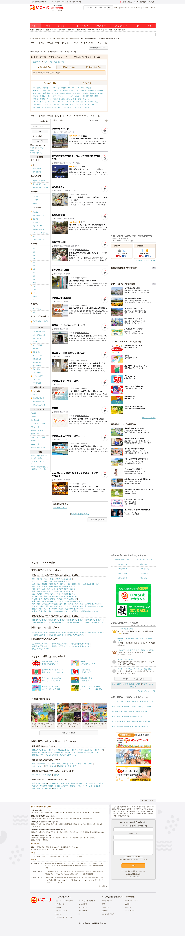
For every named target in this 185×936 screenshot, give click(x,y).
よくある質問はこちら (133, 874)
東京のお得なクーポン (38, 824)
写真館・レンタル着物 (53, 107)
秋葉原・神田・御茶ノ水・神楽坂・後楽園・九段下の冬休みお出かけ (57, 609)
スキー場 (86, 99)
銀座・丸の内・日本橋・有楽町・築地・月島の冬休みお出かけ (55, 594)
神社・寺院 (52, 96)
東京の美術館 (89, 832)
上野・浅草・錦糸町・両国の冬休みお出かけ (48, 584)
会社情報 (128, 907)
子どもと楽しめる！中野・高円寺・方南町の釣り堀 (131, 721)
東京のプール (86, 812)
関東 (47, 30)
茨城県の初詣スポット (40, 632)
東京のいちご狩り (89, 838)
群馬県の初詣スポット (76, 632)
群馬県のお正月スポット (80, 644)
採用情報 (105, 911)
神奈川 (56, 30)
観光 (96, 102)
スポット (35, 26)
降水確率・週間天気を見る (146, 260)
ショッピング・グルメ (38, 423)
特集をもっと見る (149, 418)
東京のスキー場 (49, 838)
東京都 (150, 684)
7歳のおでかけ (144, 573)
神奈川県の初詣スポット (77, 635)
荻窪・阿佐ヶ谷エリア (60, 508)
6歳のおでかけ (122, 573)
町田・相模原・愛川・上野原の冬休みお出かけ (84, 584)
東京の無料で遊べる (53, 824)
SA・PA (91, 104)
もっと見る (102, 886)
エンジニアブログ (108, 914)
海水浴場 (56, 99)
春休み (116, 8)
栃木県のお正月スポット (61, 644)
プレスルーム (83, 907)
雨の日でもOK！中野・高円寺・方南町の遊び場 (129, 711)
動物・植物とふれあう (60, 764)
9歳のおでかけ (144, 578)
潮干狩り (54, 93)
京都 (96, 30)
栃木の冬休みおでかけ (76, 620)
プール (48, 99)
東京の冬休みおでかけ (76, 622)
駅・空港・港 (38, 107)
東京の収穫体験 (76, 818)
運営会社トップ (107, 901)
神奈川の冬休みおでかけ (95, 622)
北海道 (42, 30)
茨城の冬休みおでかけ (58, 620)
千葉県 (144, 684)
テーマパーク (55, 88)
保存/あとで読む (126, 2)
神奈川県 (133, 687)
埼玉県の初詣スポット (94, 632)
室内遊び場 (37, 88)
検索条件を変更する (97, 520)
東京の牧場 (77, 812)
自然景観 (83, 90)
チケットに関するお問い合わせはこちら (133, 871)
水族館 (88, 88)
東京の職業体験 (87, 818)
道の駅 (90, 102)
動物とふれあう (136, 8)
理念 (103, 904)
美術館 (35, 96)
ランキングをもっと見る (146, 691)
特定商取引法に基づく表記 (64, 917)
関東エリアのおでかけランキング (44, 750)
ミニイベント (35, 444)
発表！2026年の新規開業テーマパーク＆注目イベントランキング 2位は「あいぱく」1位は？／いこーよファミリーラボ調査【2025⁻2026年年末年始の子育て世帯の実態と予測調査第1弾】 (74, 865)
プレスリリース (130, 911)
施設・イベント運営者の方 (64, 901)
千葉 (60, 30)
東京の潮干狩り (77, 838)
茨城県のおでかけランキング (69, 750)
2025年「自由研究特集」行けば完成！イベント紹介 (39, 468)
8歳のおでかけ (122, 578)
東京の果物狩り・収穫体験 (39, 840)
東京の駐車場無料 (67, 824)
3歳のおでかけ (144, 564)
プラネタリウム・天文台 (42, 104)
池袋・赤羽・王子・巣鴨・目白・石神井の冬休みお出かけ (53, 589)
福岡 (123, 30)
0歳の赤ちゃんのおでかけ (122, 559)
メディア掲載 (83, 911)
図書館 (42, 99)
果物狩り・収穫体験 (95, 90)
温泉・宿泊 (72, 766)
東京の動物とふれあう (62, 818)
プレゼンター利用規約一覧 (87, 901)
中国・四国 (108, 30)
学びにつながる (75, 764)
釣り (76, 90)
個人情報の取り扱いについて (133, 856)
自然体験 (34, 413)
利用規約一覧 (60, 904)
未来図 (127, 904)
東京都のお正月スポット (80, 646)
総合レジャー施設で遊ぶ (41, 764)
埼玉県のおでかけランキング (66, 752)
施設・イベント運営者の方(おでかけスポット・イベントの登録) (62, 856)
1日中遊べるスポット (149, 8)
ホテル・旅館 (76, 99)
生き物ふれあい (36, 420)
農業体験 (46, 93)
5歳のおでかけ (144, 569)
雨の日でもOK (124, 8)
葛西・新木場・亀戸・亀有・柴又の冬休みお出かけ (82, 604)
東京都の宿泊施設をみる (80, 514)
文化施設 (43, 96)
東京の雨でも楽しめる (38, 832)
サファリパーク (74, 88)
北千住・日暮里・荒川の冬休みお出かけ (47, 606)
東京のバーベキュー (57, 812)
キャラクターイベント (38, 447)
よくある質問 (83, 904)
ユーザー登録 (35, 856)
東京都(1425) (59, 62)
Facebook (59, 914)
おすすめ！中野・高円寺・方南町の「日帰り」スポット (132, 702)
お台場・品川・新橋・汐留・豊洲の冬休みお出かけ (51, 581)
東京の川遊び (35, 826)
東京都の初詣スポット (58, 635)
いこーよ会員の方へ (133, 876)
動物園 (63, 88)
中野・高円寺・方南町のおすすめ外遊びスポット (130, 726)
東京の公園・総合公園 (95, 824)
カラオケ (56, 104)
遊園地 (45, 88)
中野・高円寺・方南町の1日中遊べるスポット (129, 716)
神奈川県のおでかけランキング (66, 755)
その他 (87, 107)
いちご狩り (37, 93)
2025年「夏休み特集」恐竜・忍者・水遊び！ (39, 457)
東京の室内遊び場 (52, 832)
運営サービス (106, 907)
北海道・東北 (34, 30)
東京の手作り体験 (48, 818)
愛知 (73, 30)
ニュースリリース (61, 911)
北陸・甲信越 (81, 30)
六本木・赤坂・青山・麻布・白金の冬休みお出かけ (51, 611)
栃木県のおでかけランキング (92, 750)
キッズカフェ (81, 104)
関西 (89, 30)
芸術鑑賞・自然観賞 (37, 430)
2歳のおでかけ (122, 564)
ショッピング (70, 102)
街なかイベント (36, 440)
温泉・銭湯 (65, 99)
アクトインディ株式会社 (126, 897)
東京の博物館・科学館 (77, 832)
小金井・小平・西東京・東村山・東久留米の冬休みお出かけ (54, 599)
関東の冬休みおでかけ (40, 620)
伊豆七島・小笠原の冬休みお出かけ (85, 611)
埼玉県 (138, 684)
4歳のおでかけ (122, 569)
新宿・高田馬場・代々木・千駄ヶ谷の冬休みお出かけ (52, 591)
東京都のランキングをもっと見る (133, 679)
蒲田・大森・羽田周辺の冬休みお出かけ (47, 604)
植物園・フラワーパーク (42, 90)
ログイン (152, 2)
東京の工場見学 (36, 818)
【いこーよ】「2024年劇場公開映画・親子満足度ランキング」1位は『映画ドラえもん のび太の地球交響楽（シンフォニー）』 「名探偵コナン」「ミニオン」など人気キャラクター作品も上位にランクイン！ (74, 880)
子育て (137, 26)
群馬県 (131, 684)
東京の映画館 (64, 832)
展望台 (100, 93)
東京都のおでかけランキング (43, 755)
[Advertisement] (80, 463)
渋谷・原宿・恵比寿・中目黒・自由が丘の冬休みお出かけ (53, 586)
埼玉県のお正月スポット (41, 646)
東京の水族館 (99, 832)
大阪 (93, 30)
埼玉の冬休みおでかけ (40, 622)
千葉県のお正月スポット (61, 646)
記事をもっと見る (68, 733)
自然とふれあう (38, 766)
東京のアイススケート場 (63, 838)
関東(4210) (48, 62)
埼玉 (63, 30)
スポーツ (34, 416)
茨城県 (119, 684)
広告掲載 (58, 907)
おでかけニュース (121, 26)
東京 (51, 30)
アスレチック (63, 96)
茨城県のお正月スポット (41, 644)
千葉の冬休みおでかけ (58, 622)
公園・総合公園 (87, 96)
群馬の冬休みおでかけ (94, 620)
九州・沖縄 (117, 30)
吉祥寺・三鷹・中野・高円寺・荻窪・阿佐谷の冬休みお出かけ (55, 596)
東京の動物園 (45, 812)
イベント (47, 26)
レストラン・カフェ (55, 102)
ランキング (84, 26)
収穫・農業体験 (51, 766)
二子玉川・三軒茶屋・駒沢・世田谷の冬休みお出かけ (83, 606)
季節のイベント (36, 434)
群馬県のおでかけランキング (43, 752)
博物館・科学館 (65, 93)
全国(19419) (37, 62)
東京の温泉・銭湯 (37, 838)
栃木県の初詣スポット (58, 632)
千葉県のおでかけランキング (88, 752)
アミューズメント (68, 104)
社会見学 (76, 93)
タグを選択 (40, 141)
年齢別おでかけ (100, 26)
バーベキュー (68, 90)
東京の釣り (69, 812)
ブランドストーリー (131, 901)
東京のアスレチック (80, 824)
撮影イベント (35, 427)
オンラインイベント (65, 26)
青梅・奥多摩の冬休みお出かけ (71, 601)
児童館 (35, 99)
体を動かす (62, 766)
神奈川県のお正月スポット (42, 649)
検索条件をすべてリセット (98, 48)
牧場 (83, 88)
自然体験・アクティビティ (73, 107)
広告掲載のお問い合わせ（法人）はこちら (133, 859)
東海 (69, 30)
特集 (149, 26)
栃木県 (125, 684)
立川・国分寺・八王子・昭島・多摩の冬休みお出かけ (52, 579)
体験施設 (93, 93)
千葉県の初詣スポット (40, 635)
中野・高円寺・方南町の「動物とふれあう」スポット (132, 706)
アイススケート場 (39, 102)
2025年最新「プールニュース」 (39, 462)
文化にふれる (88, 764)
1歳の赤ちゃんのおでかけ (144, 559)
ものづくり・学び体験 (38, 437)
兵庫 (100, 30)
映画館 (97, 96)
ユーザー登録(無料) (140, 2)
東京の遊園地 (35, 812)
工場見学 (84, 93)
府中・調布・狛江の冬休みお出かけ (45, 601)
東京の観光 (95, 812)
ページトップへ (148, 800)
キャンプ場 (57, 90)
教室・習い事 (81, 102)
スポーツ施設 (75, 96)
